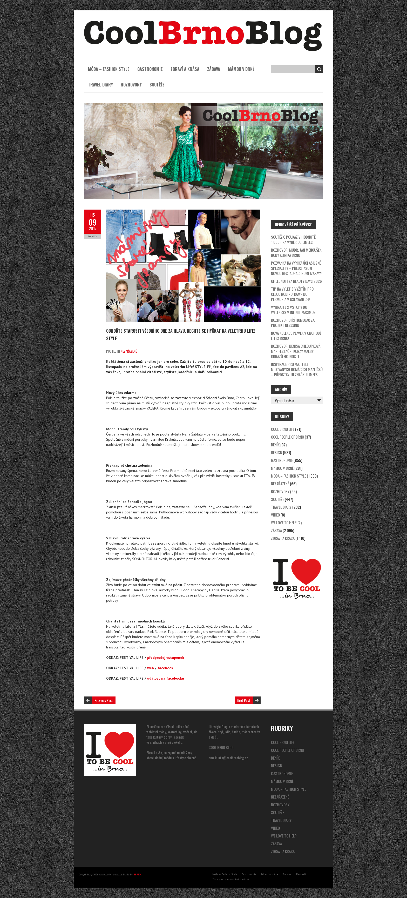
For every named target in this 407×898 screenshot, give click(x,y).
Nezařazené (129, 351)
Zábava (213, 69)
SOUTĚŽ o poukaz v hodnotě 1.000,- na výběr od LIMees (293, 239)
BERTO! (137, 874)
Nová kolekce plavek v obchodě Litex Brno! (296, 335)
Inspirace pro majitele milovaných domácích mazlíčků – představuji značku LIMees (297, 369)
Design (276, 452)
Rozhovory (131, 85)
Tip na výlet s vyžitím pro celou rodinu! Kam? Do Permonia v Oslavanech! (292, 294)
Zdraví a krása (185, 69)
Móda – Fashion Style (109, 69)
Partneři (301, 874)
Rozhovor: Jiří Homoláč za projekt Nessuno (293, 322)
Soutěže (157, 85)
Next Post (243, 700)
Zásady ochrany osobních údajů (230, 879)
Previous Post (103, 700)
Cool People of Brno (287, 437)
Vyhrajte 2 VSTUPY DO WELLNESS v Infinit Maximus (293, 309)
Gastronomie (150, 69)
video (275, 515)
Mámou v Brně (241, 69)
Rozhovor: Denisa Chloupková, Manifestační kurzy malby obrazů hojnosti (296, 351)
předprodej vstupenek (165, 657)
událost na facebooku (165, 678)
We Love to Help (284, 522)
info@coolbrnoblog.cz (233, 757)
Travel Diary (100, 85)
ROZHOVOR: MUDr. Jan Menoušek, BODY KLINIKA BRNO (296, 252)
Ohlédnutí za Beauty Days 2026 (296, 281)
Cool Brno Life (282, 429)
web (150, 668)
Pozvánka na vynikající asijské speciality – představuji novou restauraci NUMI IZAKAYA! (296, 268)
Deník (275, 444)
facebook (165, 668)
